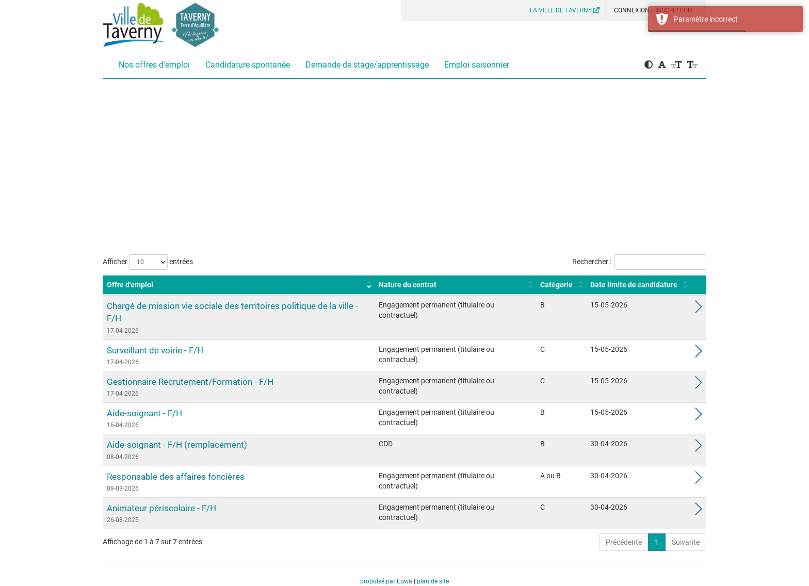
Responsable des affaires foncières (176, 476)
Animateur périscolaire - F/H (161, 508)
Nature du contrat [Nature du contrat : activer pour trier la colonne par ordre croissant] (407, 285)
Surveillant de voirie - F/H (155, 350)
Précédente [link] (624, 542)
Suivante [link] (686, 542)
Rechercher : (639, 262)
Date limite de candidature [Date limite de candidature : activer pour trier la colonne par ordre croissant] (633, 285)
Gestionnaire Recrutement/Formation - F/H (190, 382)
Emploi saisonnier (476, 65)
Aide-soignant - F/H (144, 413)
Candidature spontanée (247, 65)
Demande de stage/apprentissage (367, 65)
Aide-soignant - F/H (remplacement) (177, 445)
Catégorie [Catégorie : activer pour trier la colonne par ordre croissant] (556, 285)
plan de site (433, 581)
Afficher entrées (148, 262)
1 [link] (657, 542)
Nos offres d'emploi (154, 65)
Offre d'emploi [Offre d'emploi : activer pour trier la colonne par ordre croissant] (130, 285)
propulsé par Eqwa (387, 581)
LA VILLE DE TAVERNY (565, 10)
